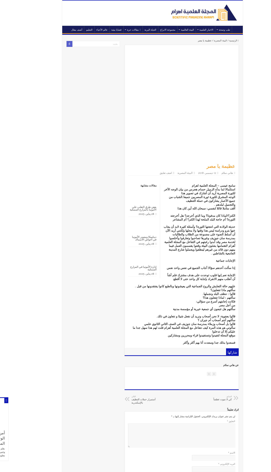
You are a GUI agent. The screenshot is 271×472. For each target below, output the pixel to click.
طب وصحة (207, 29)
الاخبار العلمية (189, 29)
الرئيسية (219, 29)
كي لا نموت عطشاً (197, 344)
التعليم (72, 29)
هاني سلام (210, 118)
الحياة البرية (133, 29)
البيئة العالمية (170, 29)
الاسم (214, 398)
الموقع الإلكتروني (210, 420)
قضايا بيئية (99, 29)
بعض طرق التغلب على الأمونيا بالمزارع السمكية (126, 154)
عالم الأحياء (85, 29)
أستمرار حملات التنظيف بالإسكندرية (132, 345)
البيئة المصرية (203, 40)
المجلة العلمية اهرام (78, 466)
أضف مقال (59, 29)
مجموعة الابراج (150, 29)
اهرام (52, 466)
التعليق (214, 366)
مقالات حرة (117, 29)
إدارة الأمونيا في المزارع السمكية (126, 213)
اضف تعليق (149, 118)
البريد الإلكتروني (209, 409)
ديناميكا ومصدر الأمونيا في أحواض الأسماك (127, 183)
